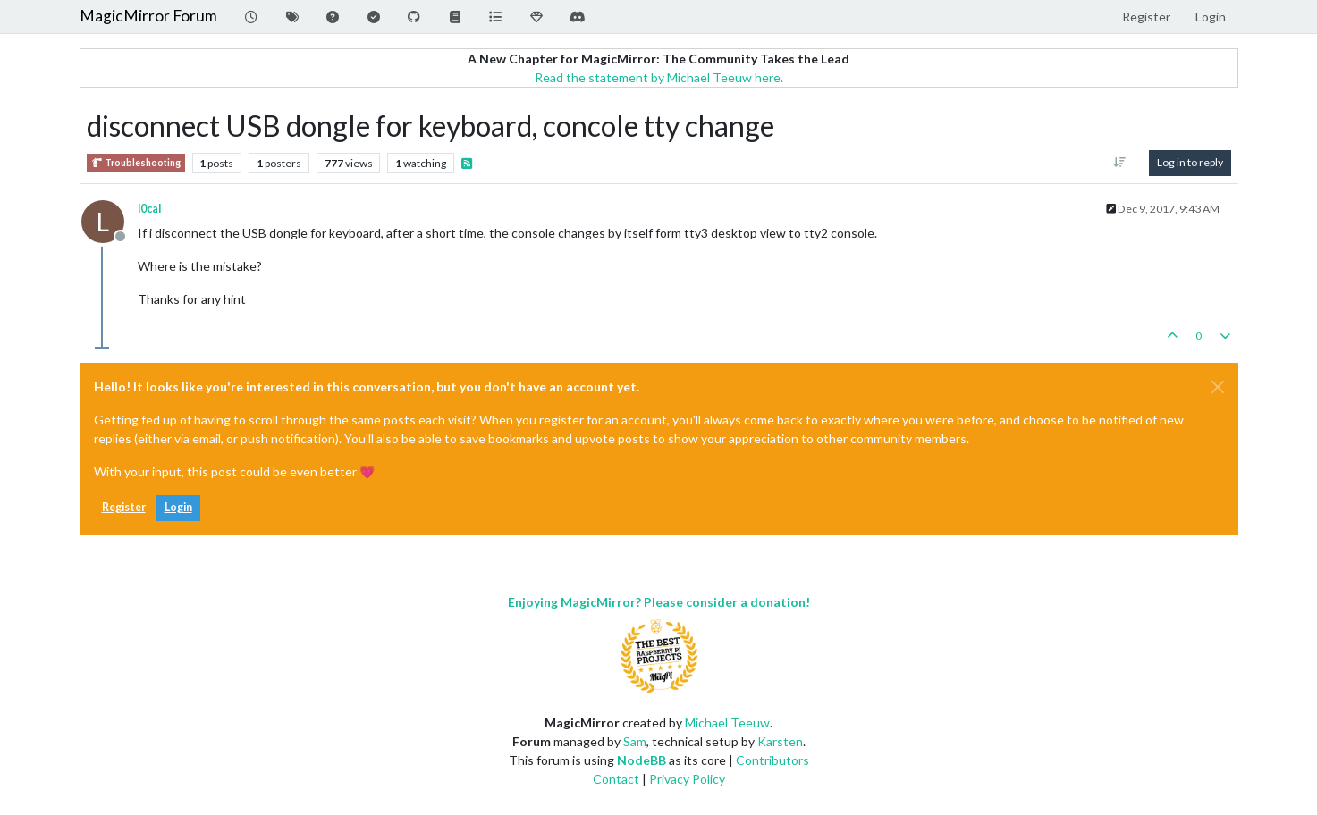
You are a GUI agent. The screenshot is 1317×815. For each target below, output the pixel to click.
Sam (634, 741)
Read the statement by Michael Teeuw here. (659, 77)
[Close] (1217, 387)
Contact (616, 778)
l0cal (149, 208)
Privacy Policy (687, 778)
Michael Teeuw (727, 722)
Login (178, 507)
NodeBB (641, 760)
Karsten (780, 741)
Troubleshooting (136, 163)
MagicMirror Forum (148, 15)
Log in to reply (1190, 162)
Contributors (772, 760)
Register (124, 507)
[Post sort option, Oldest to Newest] (1119, 162)
